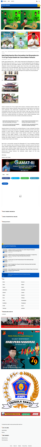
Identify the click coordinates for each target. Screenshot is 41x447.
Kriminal (4, 292)
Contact (12, 1)
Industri (22, 287)
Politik (4, 305)
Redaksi (19, 445)
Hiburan (22, 284)
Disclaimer (30, 445)
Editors (3, 432)
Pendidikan (4, 303)
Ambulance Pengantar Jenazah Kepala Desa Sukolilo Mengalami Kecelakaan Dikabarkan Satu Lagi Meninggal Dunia (21, 250)
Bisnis (6, 51)
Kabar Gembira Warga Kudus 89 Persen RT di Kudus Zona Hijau (19, 274)
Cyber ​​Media (4, 430)
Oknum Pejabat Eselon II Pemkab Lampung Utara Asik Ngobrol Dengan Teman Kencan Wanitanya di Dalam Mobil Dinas (23, 270)
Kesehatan (23, 289)
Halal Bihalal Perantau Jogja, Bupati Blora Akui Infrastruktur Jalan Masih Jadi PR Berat (30, 125)
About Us (15, 445)
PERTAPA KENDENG (6, 5)
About (9, 1)
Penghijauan (23, 303)
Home (11, 445)
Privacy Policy (24, 445)
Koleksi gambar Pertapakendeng (9, 245)
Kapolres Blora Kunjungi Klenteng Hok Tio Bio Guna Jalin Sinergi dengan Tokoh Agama (10, 121)
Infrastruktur (5, 289)
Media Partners (5, 438)
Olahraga (22, 297)
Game (4, 284)
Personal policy (5, 440)
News (4, 297)
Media (4, 295)
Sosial (7, 174)
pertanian (23, 308)
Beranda (4, 1)
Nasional (22, 295)
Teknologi (4, 308)
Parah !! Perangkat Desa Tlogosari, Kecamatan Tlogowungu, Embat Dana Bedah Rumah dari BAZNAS (22, 265)
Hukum (4, 287)
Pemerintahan (23, 300)
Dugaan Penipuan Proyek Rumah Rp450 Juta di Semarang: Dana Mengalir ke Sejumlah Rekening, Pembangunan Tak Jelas (30, 121)
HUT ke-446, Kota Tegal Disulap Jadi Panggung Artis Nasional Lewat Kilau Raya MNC (11, 125)
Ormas (4, 300)
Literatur (22, 292)
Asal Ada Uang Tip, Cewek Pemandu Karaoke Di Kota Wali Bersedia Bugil (20, 259)
